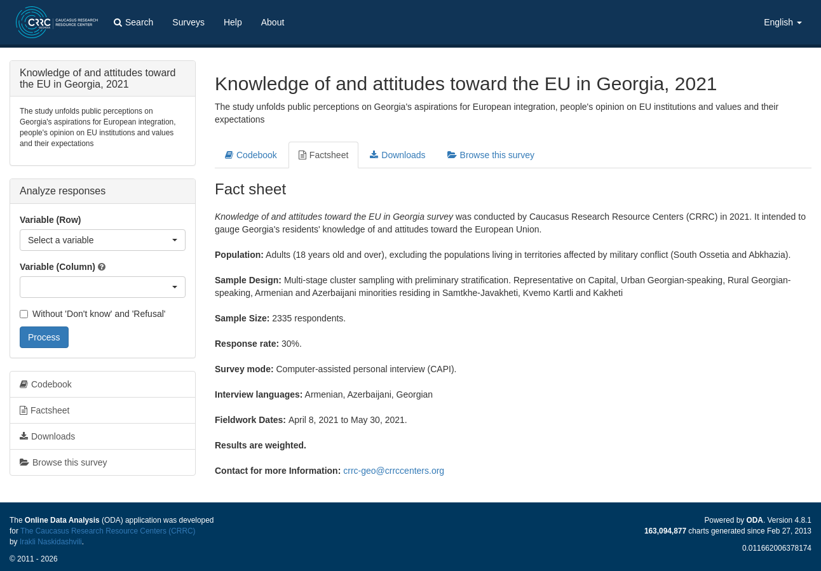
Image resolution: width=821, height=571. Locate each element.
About (273, 22)
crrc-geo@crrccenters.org (393, 471)
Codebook (251, 155)
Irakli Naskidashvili (51, 541)
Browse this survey (490, 155)
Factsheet (323, 155)
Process (44, 337)
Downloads (397, 155)
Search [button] (133, 22)
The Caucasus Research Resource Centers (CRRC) (108, 531)
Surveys (188, 22)
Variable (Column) (57, 267)
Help (233, 22)
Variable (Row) (50, 220)
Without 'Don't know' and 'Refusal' (92, 314)
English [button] (783, 22)
